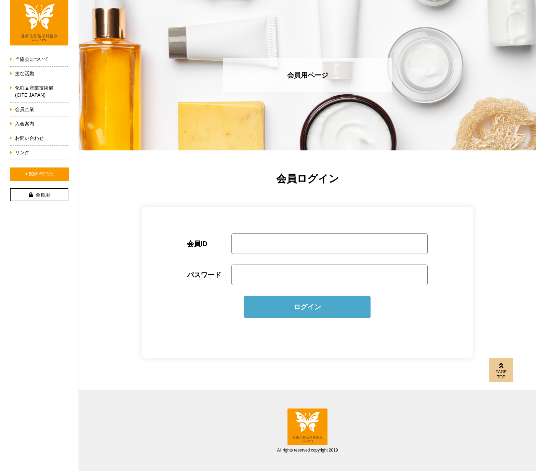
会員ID (197, 243)
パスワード (204, 275)
